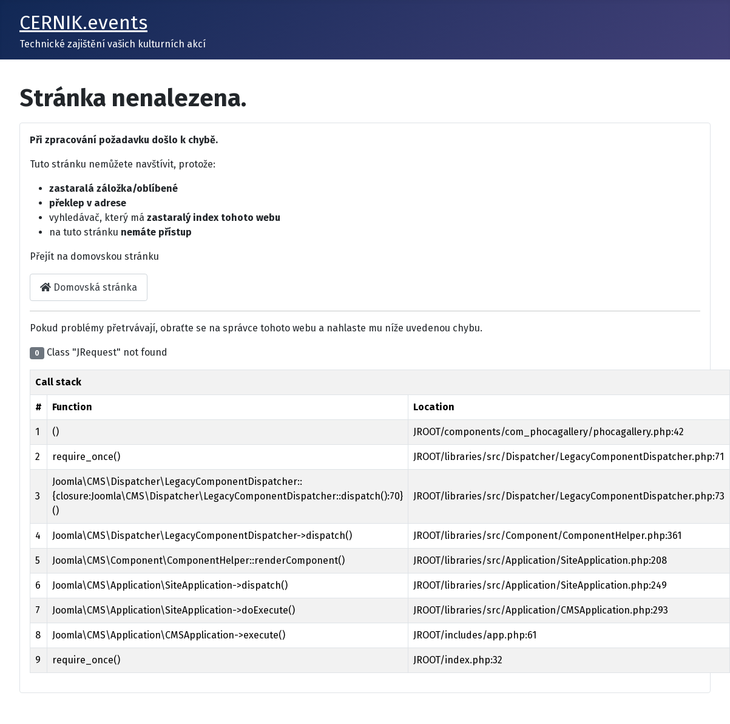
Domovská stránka (88, 287)
